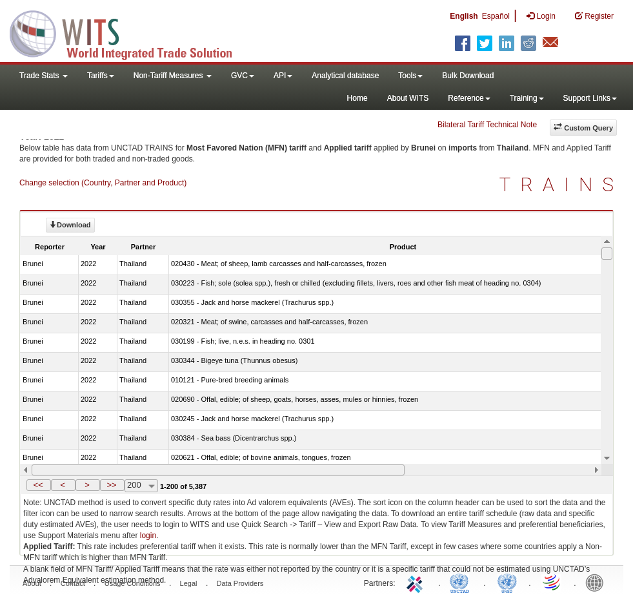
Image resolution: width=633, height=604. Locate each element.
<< (38, 485)
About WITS (408, 98)
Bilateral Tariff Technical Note (487, 124)
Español (496, 16)
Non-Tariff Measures (173, 75)
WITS (129, 32)
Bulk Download (468, 75)
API (283, 75)
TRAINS (561, 184)
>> (111, 485)
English (463, 16)
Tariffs (100, 75)
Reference (469, 98)
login (148, 535)
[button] (38, 485)
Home (357, 98)
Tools (410, 75)
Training (527, 98)
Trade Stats (43, 75)
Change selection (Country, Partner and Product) (102, 182)
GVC (242, 75)
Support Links (590, 98)
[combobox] (141, 485)
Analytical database (345, 75)
